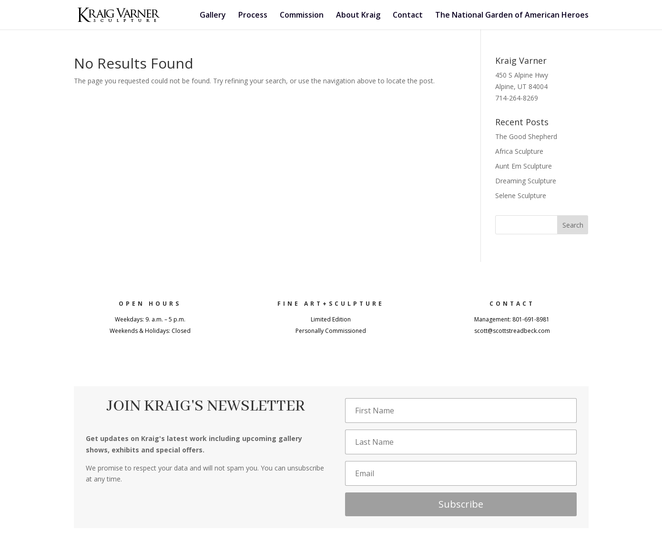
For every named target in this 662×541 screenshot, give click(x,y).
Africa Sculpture (519, 151)
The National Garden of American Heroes (512, 15)
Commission (302, 15)
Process (252, 15)
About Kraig (358, 15)
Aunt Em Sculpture (523, 165)
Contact (408, 15)
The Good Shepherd (526, 136)
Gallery (213, 15)
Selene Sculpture (520, 195)
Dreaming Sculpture (525, 180)
